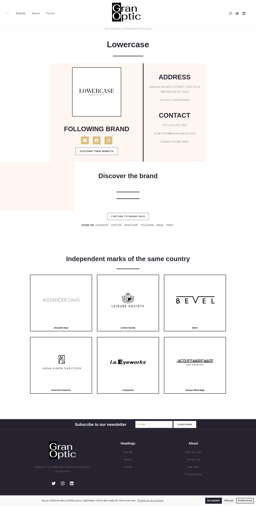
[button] (8, 13)
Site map (193, 467)
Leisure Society (128, 328)
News (34, 13)
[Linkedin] (244, 13)
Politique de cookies (150, 500)
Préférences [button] (245, 500)
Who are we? (193, 452)
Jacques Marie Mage (195, 390)
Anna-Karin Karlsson (61, 390)
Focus (47, 13)
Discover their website (96, 151)
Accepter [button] (213, 500)
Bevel (195, 328)
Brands (20, 13)
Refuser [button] (229, 500)
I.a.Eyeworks (128, 390)
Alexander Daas (61, 328)
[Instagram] (230, 13)
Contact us (193, 460)
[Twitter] (237, 13)
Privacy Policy (193, 475)
